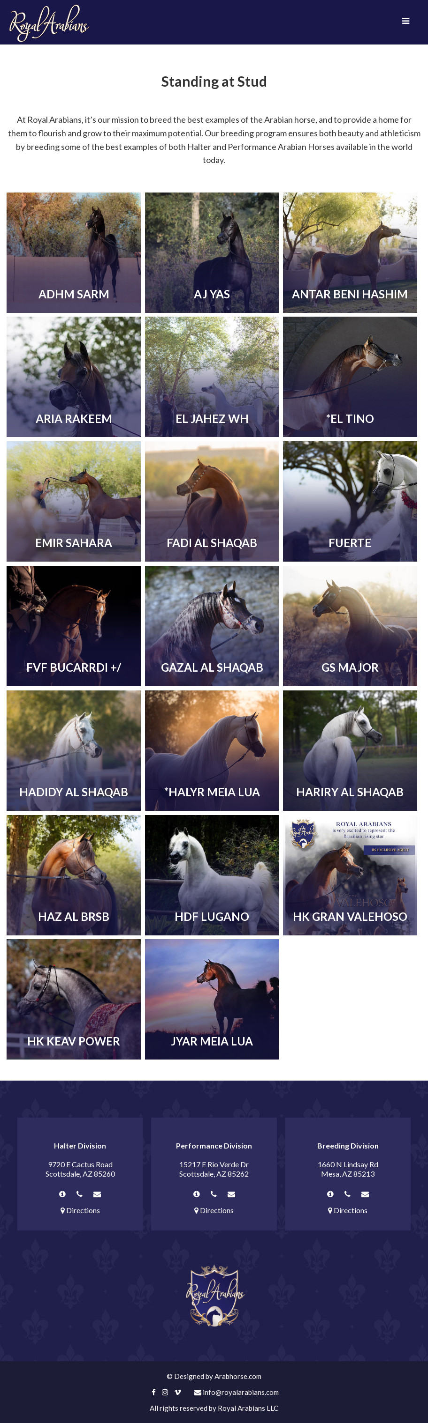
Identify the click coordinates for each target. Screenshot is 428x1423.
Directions (80, 1210)
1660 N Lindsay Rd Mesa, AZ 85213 (348, 1169)
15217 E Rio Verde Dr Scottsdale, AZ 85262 (214, 1169)
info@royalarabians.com (236, 1392)
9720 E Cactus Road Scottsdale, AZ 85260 (80, 1169)
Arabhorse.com (237, 1376)
